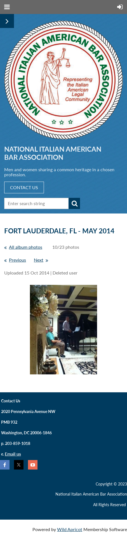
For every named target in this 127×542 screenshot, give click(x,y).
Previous (17, 259)
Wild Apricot (69, 529)
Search (74, 203)
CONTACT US (24, 187)
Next (38, 259)
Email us (13, 453)
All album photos (25, 247)
